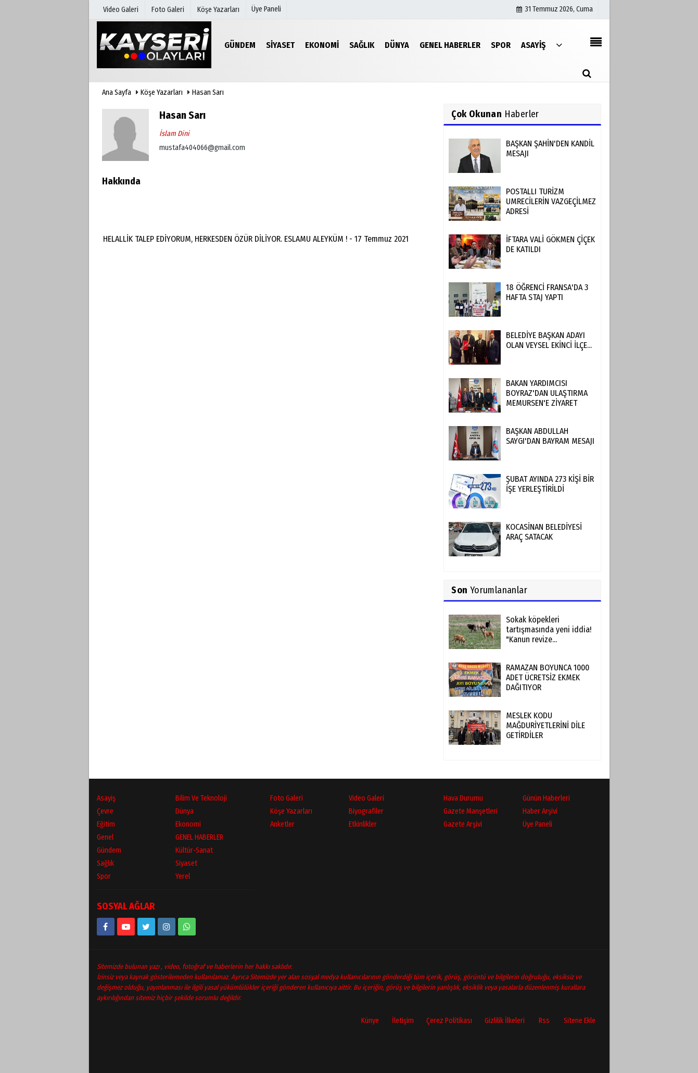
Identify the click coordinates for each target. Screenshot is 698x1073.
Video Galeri (366, 798)
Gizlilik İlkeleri (505, 1020)
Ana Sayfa (116, 92)
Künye (370, 1020)
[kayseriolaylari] (166, 926)
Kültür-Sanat (194, 850)
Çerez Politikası (449, 1020)
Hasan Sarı (208, 92)
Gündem (109, 850)
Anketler (282, 824)
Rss (544, 1020)
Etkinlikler (363, 824)
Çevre (105, 811)
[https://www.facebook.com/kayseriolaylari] (106, 926)
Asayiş (106, 798)
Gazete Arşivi (462, 824)
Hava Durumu (463, 798)
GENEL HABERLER (199, 837)
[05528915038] (187, 926)
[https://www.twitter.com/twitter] (146, 926)
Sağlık (105, 863)
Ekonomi (188, 824)
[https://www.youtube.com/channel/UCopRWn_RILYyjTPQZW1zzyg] (126, 926)
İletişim (403, 1020)
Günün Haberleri (546, 798)
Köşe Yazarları (162, 92)
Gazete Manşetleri (470, 811)
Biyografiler (366, 811)
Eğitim (106, 824)
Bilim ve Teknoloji (201, 798)
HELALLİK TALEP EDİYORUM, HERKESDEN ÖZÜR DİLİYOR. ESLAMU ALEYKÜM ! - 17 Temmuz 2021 (256, 239)
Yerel (182, 876)
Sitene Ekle (579, 1020)
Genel (105, 837)
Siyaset (186, 863)
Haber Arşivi (540, 811)
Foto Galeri (286, 798)
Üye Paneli (266, 9)
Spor (104, 876)
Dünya (184, 811)
